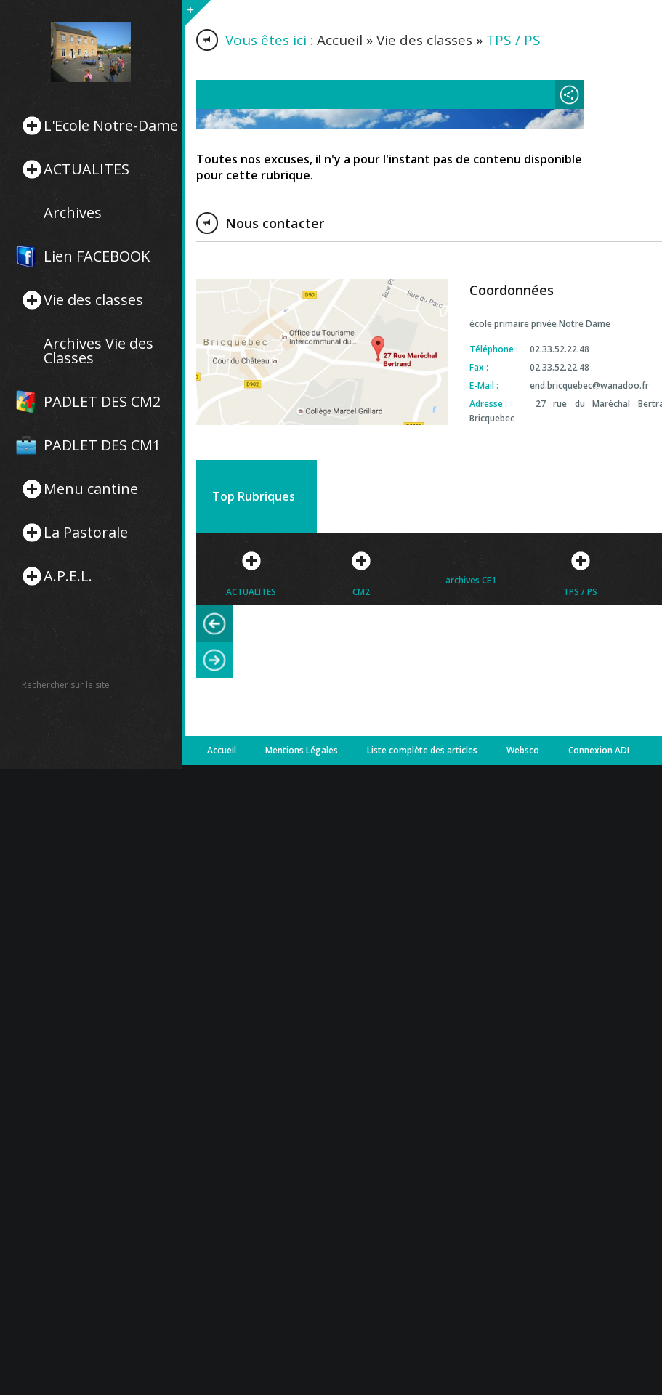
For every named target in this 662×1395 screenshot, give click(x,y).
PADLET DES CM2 (102, 402)
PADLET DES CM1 (102, 445)
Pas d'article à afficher (270, 94)
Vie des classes (93, 300)
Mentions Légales (301, 750)
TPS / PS (580, 592)
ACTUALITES (86, 169)
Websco (522, 750)
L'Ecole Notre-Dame (111, 125)
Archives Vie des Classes (98, 350)
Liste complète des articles (422, 750)
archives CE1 (470, 580)
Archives (73, 213)
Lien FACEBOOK (97, 256)
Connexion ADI (598, 750)
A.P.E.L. (68, 576)
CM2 (361, 592)
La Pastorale (86, 532)
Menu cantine (91, 489)
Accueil (340, 40)
